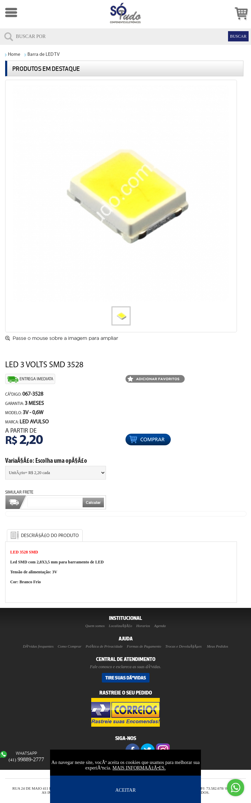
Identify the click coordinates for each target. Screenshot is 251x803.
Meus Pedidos (217, 646)
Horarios (143, 626)
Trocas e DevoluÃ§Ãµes (183, 646)
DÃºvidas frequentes (38, 646)
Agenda (160, 626)
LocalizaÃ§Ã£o (120, 626)
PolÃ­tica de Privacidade (104, 646)
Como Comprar (69, 646)
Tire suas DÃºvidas (125, 678)
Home (14, 54)
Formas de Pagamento (144, 646)
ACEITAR (125, 790)
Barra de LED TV (43, 54)
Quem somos (95, 626)
